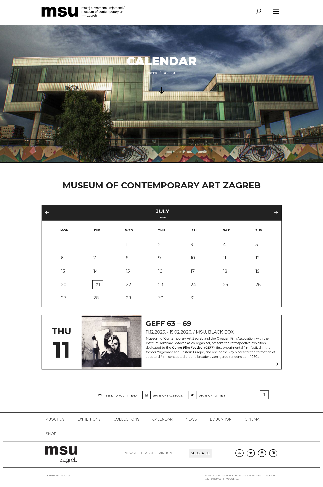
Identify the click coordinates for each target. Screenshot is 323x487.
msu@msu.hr (234, 478)
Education (221, 419)
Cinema (252, 419)
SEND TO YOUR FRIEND (116, 395)
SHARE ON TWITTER (206, 395)
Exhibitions (89, 419)
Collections (126, 419)
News (191, 419)
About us (55, 419)
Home (152, 73)
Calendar (162, 419)
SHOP (51, 434)
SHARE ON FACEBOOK (163, 395)
